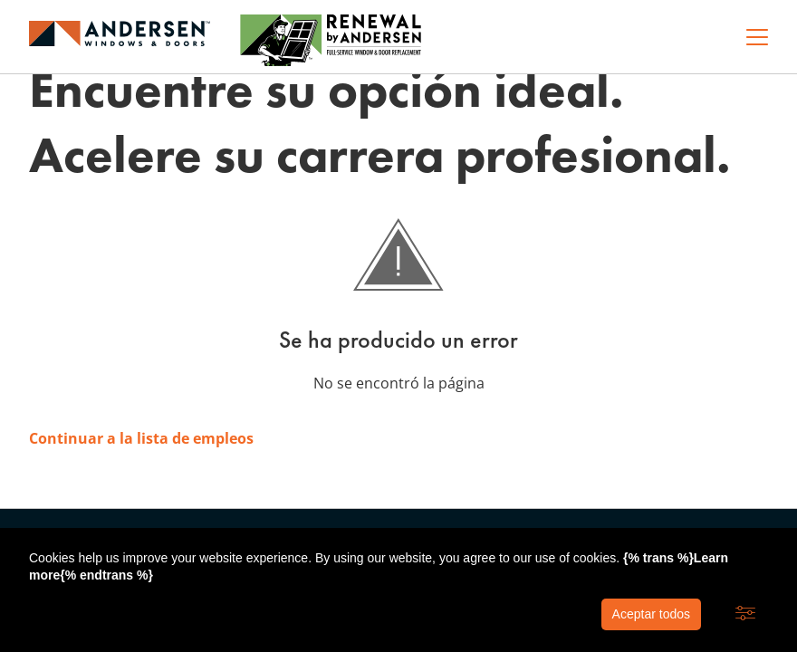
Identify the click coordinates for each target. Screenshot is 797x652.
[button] (745, 614)
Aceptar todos (651, 614)
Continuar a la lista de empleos (141, 438)
